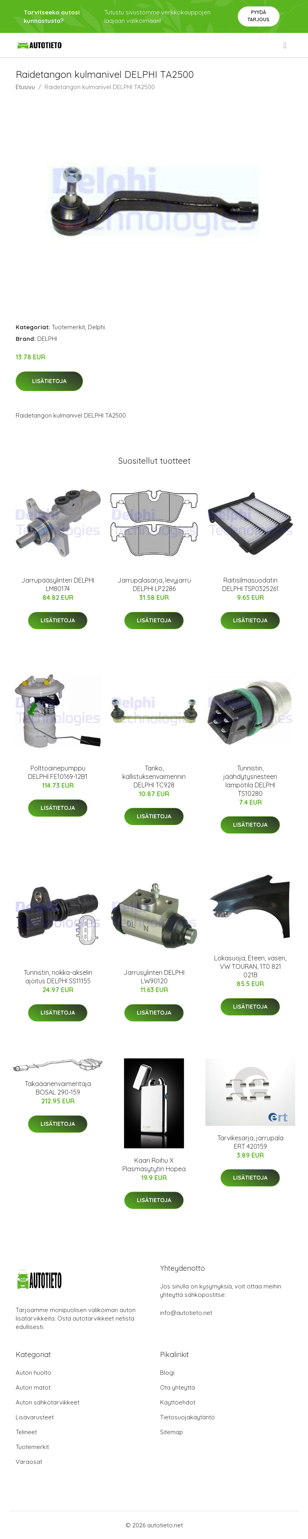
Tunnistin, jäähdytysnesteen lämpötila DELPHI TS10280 (250, 780)
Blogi (167, 1372)
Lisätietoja (49, 381)
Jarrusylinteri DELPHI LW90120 (154, 976)
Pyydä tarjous (258, 15)
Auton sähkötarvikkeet (47, 1402)
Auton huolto (33, 1372)
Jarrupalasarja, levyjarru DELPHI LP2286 (154, 584)
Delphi (96, 327)
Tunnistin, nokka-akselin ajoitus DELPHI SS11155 (58, 976)
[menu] (285, 45)
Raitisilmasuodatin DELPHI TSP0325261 (250, 584)
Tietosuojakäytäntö (187, 1417)
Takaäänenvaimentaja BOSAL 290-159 (58, 1088)
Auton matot (33, 1387)
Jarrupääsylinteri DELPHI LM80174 (57, 584)
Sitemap (171, 1432)
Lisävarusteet (35, 1417)
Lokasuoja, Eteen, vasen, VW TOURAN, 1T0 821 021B (250, 966)
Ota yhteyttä (177, 1387)
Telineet (26, 1432)
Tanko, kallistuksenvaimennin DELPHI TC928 (154, 776)
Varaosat (29, 1462)
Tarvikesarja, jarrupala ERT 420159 (250, 1142)
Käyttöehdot (177, 1402)
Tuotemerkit (68, 327)
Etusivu (25, 87)
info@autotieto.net (186, 1313)
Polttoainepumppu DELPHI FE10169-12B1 (57, 772)
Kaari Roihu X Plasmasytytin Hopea (154, 1164)
